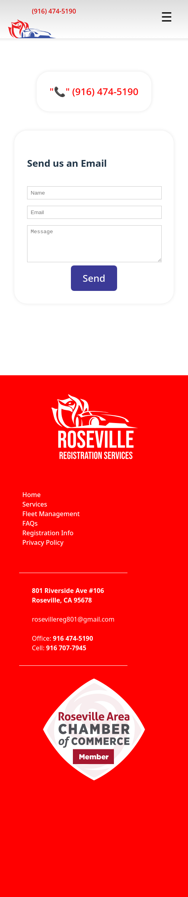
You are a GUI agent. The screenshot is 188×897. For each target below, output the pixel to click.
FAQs (30, 529)
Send (94, 284)
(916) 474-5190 (54, 11)
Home (31, 500)
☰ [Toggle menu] (166, 16)
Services (34, 510)
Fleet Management (51, 519)
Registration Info (48, 538)
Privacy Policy (42, 548)
